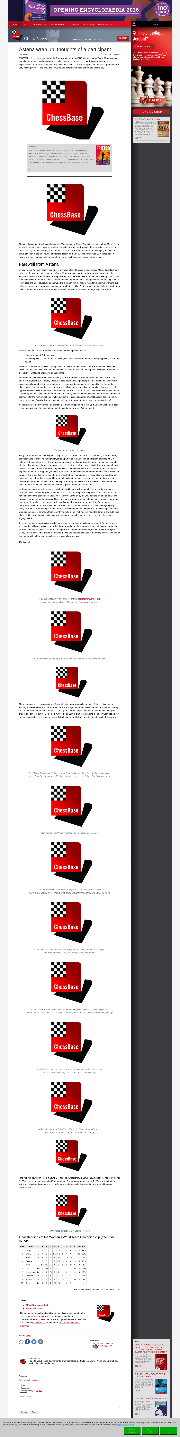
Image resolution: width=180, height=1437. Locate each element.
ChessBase (34, 1358)
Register (39, 1391)
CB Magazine (58, 24)
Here (16, 1425)
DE (95, 39)
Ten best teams (57, 247)
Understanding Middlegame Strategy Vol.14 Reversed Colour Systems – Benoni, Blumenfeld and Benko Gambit (151, 1348)
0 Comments (115, 55)
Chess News (35, 38)
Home (26, 24)
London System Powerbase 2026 (152, 1398)
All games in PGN (33, 1308)
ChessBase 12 (39, 1322)
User (23, 1385)
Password (25, 1388)
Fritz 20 (32, 146)
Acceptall (168, 1431)
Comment (23, 1393)
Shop (14, 24)
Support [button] (88, 24)
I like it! (106, 55)
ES (101, 39)
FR (104, 39)
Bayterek (59, 704)
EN (98, 39)
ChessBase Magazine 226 (147, 119)
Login (155, 25)
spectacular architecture (89, 599)
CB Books (74, 24)
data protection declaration (125, 1425)
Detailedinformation (132, 1431)
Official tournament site (37, 1305)
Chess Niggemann (105, 1346)
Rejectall (150, 1431)
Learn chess (105, 24)
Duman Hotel (34, 247)
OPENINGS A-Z (40, 24)
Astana (28, 1336)
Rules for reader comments (29, 1380)
